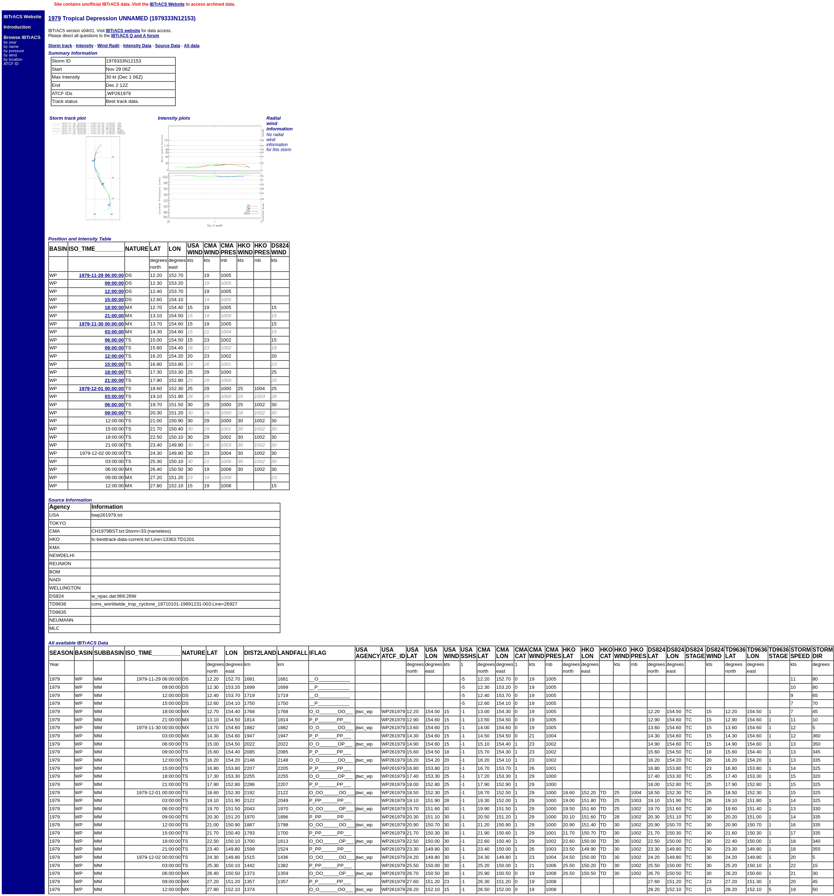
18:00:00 (114, 307)
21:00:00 (114, 315)
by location (13, 59)
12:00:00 (114, 291)
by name (11, 46)
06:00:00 (114, 340)
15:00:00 (114, 299)
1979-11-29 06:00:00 (101, 275)
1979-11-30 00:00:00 (101, 324)
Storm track (60, 45)
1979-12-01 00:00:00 (101, 388)
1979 (54, 18)
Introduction (17, 27)
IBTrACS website (123, 30)
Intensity (84, 45)
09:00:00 (114, 283)
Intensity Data (137, 45)
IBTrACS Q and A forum (135, 35)
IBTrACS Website (167, 4)
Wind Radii (108, 45)
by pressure (14, 51)
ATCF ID (11, 63)
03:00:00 (114, 331)
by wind (10, 55)
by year (10, 42)
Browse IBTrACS (22, 37)
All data (191, 45)
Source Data (167, 45)
